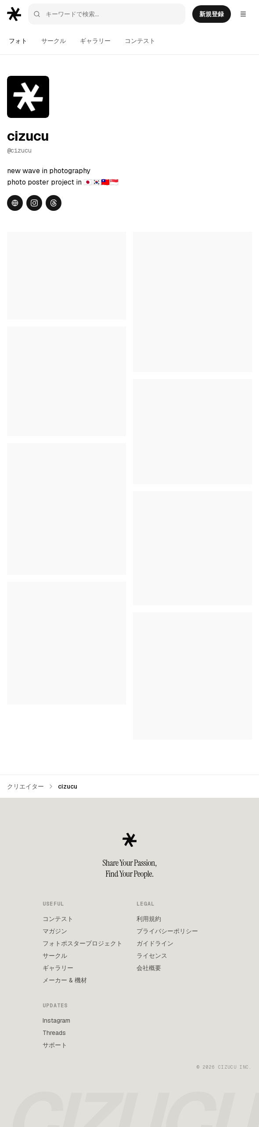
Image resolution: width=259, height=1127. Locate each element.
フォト (18, 41)
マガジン (55, 931)
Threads (54, 1033)
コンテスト (140, 41)
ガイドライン (155, 943)
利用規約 (149, 919)
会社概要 (149, 968)
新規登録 (211, 14)
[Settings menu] (243, 14)
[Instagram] (34, 203)
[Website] (15, 203)
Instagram (56, 1020)
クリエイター (25, 786)
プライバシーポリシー (167, 931)
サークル (53, 41)
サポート (55, 1045)
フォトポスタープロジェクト (82, 943)
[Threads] (53, 203)
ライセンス (152, 956)
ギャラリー (95, 41)
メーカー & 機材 (65, 980)
